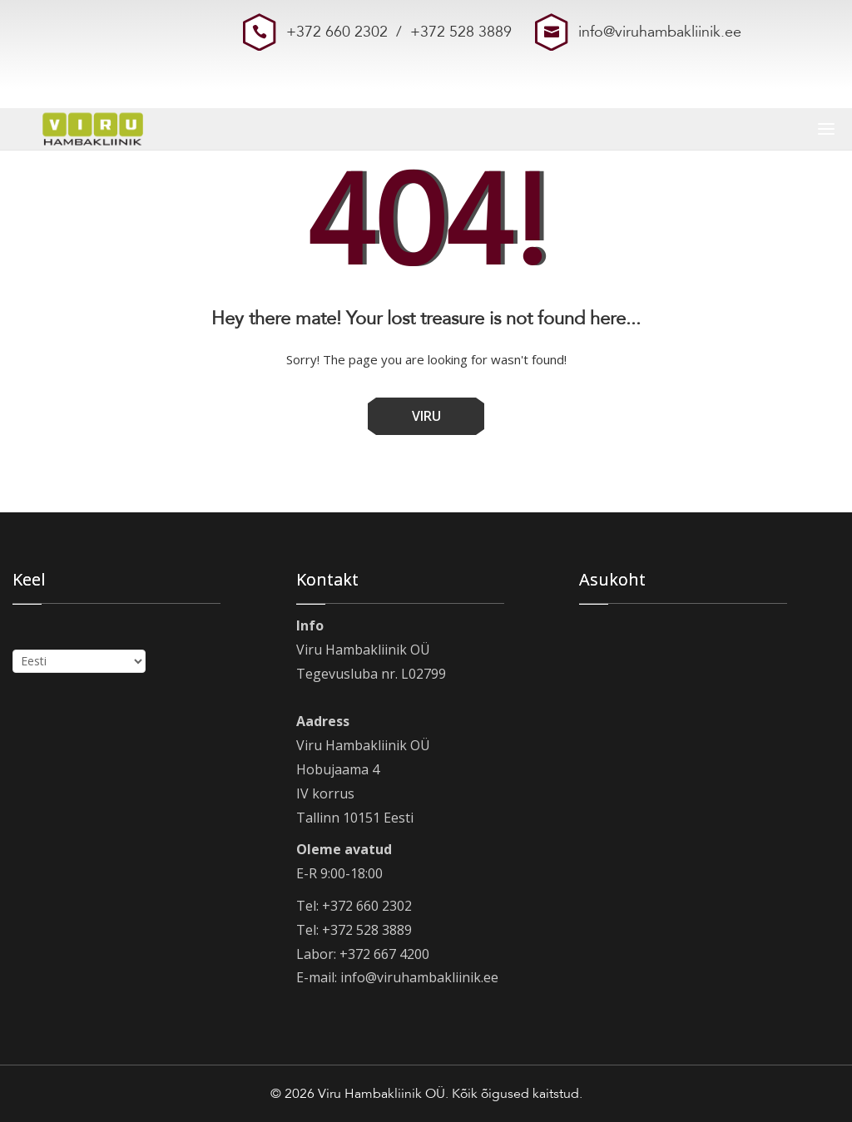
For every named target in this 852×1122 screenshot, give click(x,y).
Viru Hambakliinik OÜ (381, 1093)
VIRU (426, 416)
